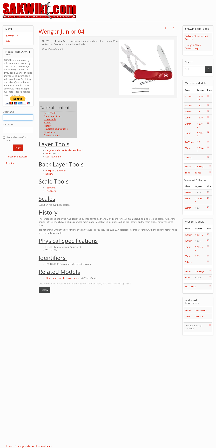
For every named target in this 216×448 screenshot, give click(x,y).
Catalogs (199, 166)
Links (187, 316)
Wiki (9, 446)
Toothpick (50, 187)
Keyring (49, 173)
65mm (188, 207)
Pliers (48, 153)
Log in (18, 147)
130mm (188, 192)
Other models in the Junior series (62, 277)
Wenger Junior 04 (61, 31)
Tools (188, 172)
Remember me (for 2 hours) (15, 139)
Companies (201, 310)
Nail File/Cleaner (53, 156)
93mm (188, 117)
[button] (166, 28)
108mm (188, 105)
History (44, 289)
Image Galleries (24, 446)
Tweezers (50, 190)
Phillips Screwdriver (55, 170)
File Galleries (43, 446)
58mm (188, 148)
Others (188, 157)
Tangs (198, 172)
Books (188, 310)
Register (10, 163)
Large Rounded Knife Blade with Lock (64, 150)
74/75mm (189, 142)
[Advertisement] (154, 7)
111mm (188, 96)
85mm (188, 198)
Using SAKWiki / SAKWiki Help (193, 47)
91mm (188, 123)
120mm (188, 240)
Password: (8, 124)
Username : (9, 111)
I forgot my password (17, 156)
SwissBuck (190, 286)
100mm (188, 111)
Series (188, 166)
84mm (188, 132)
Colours (199, 316)
